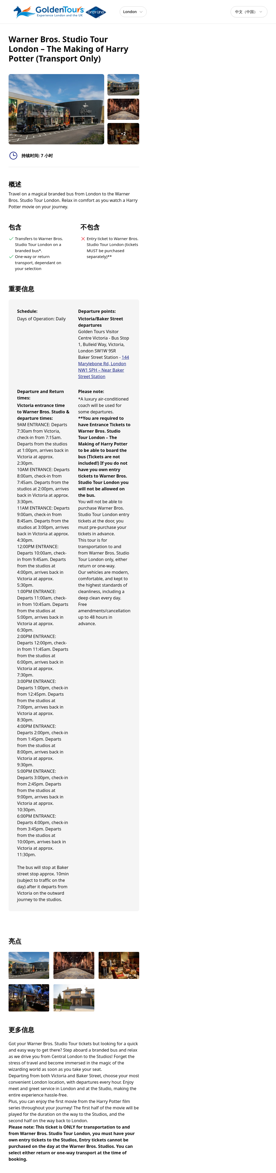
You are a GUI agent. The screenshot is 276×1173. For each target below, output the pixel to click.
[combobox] (249, 11)
